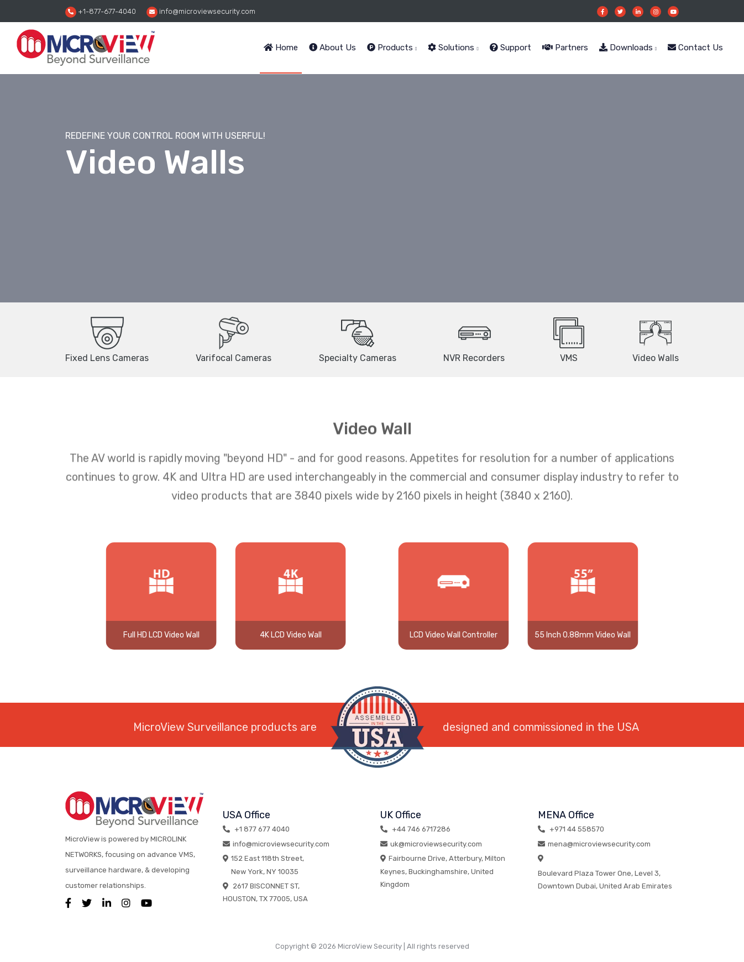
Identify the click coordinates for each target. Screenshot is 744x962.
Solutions (453, 48)
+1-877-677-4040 (100, 12)
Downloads (628, 48)
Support (510, 48)
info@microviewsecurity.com (200, 12)
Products (392, 48)
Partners (565, 48)
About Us (332, 48)
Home (281, 48)
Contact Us (695, 48)
